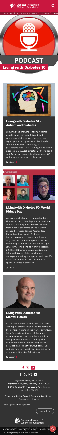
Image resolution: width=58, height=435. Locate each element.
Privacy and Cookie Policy (16, 396)
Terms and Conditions (41, 396)
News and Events (29, 13)
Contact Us (24, 399)
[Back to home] (24, 6)
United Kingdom (10, 13)
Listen (10, 162)
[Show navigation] (4, 5)
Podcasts (45, 13)
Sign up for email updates (17, 404)
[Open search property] (53, 6)
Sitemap (35, 399)
